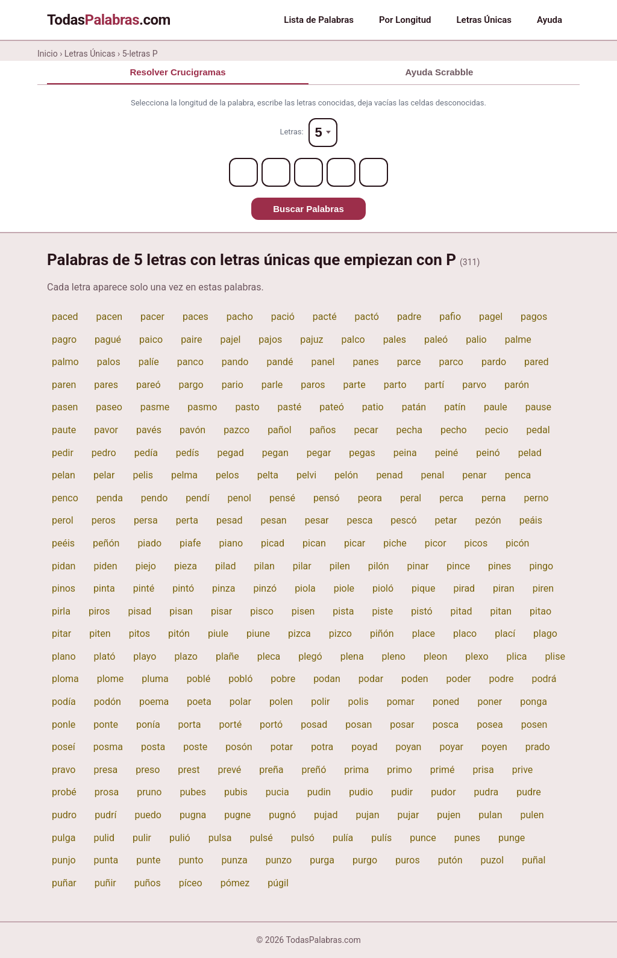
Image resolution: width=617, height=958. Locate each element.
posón (238, 747)
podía (64, 701)
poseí (63, 747)
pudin (319, 792)
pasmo (202, 407)
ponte (105, 724)
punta (106, 860)
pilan (264, 566)
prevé (230, 769)
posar (402, 724)
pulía (343, 838)
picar (354, 543)
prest (188, 769)
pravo (63, 769)
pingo (541, 566)
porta (189, 724)
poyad (364, 747)
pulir (142, 838)
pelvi (306, 475)
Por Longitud (405, 19)
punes (467, 838)
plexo (476, 656)
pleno (394, 656)
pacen (109, 316)
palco (353, 339)
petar (446, 520)
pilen (340, 566)
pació (283, 316)
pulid (103, 838)
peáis (530, 520)
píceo (190, 883)
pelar (103, 475)
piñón (382, 633)
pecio (497, 430)
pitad (461, 611)
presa (105, 769)
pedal (538, 430)
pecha (409, 430)
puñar (64, 883)
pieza (185, 566)
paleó (436, 339)
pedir (63, 453)
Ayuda (549, 19)
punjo (64, 860)
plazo (186, 656)
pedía (146, 453)
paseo (109, 407)
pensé (282, 498)
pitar (61, 633)
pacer (152, 316)
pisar (221, 611)
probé (64, 792)
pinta (104, 588)
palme (518, 339)
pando (235, 362)
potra (322, 747)
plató (105, 656)
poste (195, 747)
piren (543, 588)
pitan (501, 611)
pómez (235, 883)
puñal (533, 860)
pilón (378, 566)
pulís (381, 838)
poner (489, 701)
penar (474, 475)
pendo (154, 498)
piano (231, 543)
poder (458, 678)
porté (230, 724)
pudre (528, 792)
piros (99, 611)
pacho (240, 316)
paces (195, 316)
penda (109, 498)
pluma (155, 678)
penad (389, 475)
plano (64, 656)
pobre (283, 678)
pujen (448, 815)
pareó (148, 384)
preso (148, 769)
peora (370, 498)
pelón (346, 475)
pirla (61, 611)
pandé (279, 362)
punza (234, 860)
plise (555, 656)
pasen (65, 407)
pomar (401, 701)
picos (476, 543)
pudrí (105, 815)
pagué (108, 339)
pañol (280, 430)
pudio (361, 792)
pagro (64, 339)
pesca (360, 520)
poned (446, 701)
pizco (340, 633)
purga (322, 860)
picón (517, 543)
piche (395, 543)
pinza (223, 588)
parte (354, 384)
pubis (236, 792)
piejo (146, 566)
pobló (240, 678)
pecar (366, 430)
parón (516, 384)
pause (538, 407)
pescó (403, 520)
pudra (486, 792)
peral (410, 498)
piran (504, 588)
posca (446, 724)
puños (147, 883)
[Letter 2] (276, 172)
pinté (143, 588)
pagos (534, 316)
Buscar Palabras (308, 209)
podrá (543, 678)
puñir (105, 883)
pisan (181, 611)
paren (64, 384)
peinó (488, 453)
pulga (63, 838)
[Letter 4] (341, 172)
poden (414, 678)
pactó (367, 316)
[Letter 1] (243, 172)
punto (191, 860)
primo (399, 769)
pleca (268, 656)
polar (240, 701)
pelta (267, 475)
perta (187, 520)
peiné (447, 453)
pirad (464, 588)
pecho (453, 430)
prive (522, 769)
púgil (278, 883)
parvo (474, 384)
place (423, 633)
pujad (325, 815)
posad (314, 724)
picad (272, 543)
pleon (435, 656)
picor (435, 543)
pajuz (311, 339)
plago (545, 633)
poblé (198, 678)
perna (493, 498)
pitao (540, 611)
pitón (179, 633)
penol (239, 498)
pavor (106, 430)
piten (99, 633)
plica (517, 656)
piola (305, 588)
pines (499, 566)
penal (432, 475)
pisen (303, 611)
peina (405, 453)
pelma (184, 475)
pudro (64, 815)
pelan (63, 475)
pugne (237, 815)
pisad (139, 611)
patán (414, 407)
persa (146, 520)
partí (435, 384)
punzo (279, 860)
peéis (63, 543)
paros (313, 384)
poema (154, 701)
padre (409, 316)
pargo (191, 384)
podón (107, 701)
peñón (106, 543)
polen (281, 701)
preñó (314, 769)
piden (105, 566)
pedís (187, 453)
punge (511, 838)
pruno (149, 792)
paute (64, 430)
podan (326, 678)
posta (153, 747)
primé (442, 769)
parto (395, 384)
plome (110, 678)
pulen (532, 815)
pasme (154, 407)
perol (63, 520)
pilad (225, 566)
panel (322, 362)
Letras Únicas (484, 19)
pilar (302, 566)
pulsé (260, 838)
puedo (147, 815)
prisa (483, 769)
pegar (319, 453)
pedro (104, 453)
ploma (65, 678)
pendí (197, 498)
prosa (107, 792)
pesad (229, 520)
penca (518, 475)
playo (144, 656)
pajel (230, 339)
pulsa (220, 838)
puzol (492, 860)
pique (423, 588)
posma (108, 747)
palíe (149, 362)
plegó (310, 656)
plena (352, 656)
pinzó (265, 588)
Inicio (47, 53)
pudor (443, 792)
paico (151, 339)
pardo (493, 362)
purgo (364, 860)
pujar (408, 815)
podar (371, 678)
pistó (421, 611)
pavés (148, 430)
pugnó (282, 815)
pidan (63, 566)
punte (148, 860)
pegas (362, 453)
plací (505, 633)
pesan (273, 520)
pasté (290, 407)
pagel (491, 316)
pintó (183, 588)
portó (271, 724)
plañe (227, 656)
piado (149, 543)
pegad (231, 453)
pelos (227, 475)
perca (451, 498)
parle (272, 384)
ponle (63, 724)
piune (258, 633)
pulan (490, 815)
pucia (277, 792)
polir (320, 701)
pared (536, 362)
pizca (299, 633)
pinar (418, 566)
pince (458, 566)
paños (323, 430)
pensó (326, 498)
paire (191, 339)
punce (423, 838)
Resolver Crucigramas (177, 72)
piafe (190, 543)
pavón (192, 430)
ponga (533, 701)
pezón (488, 520)
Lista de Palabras (319, 19)
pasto (247, 407)
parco (451, 362)
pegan (275, 453)
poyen (494, 747)
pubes (193, 792)
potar (282, 747)
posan (358, 724)
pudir (402, 792)
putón (450, 860)
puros (407, 860)
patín (455, 407)
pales (394, 339)
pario (232, 384)
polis (358, 701)
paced (65, 316)
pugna (193, 815)
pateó (331, 407)
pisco (262, 611)
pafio (450, 316)
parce (409, 362)
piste (382, 611)
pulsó (303, 838)
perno (536, 498)
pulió (179, 838)
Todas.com (109, 19)
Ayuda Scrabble (440, 72)
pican (314, 543)
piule (218, 633)
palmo (65, 362)
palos (109, 362)
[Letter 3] (308, 172)
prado (537, 747)
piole (344, 588)
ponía (148, 724)
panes (365, 362)
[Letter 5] (373, 172)
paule (495, 407)
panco (190, 362)
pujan (367, 815)
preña (271, 769)
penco (65, 498)
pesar (317, 520)
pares (106, 384)
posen (534, 724)
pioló (382, 588)
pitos (139, 633)
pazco (236, 430)
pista (343, 611)
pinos (63, 588)
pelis (143, 475)
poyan (408, 747)
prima (356, 769)
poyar (451, 747)
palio (476, 339)
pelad (530, 453)
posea (490, 724)
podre (501, 678)
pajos (270, 339)
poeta (199, 701)
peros (104, 520)
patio (373, 407)
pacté (325, 316)
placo (465, 633)
